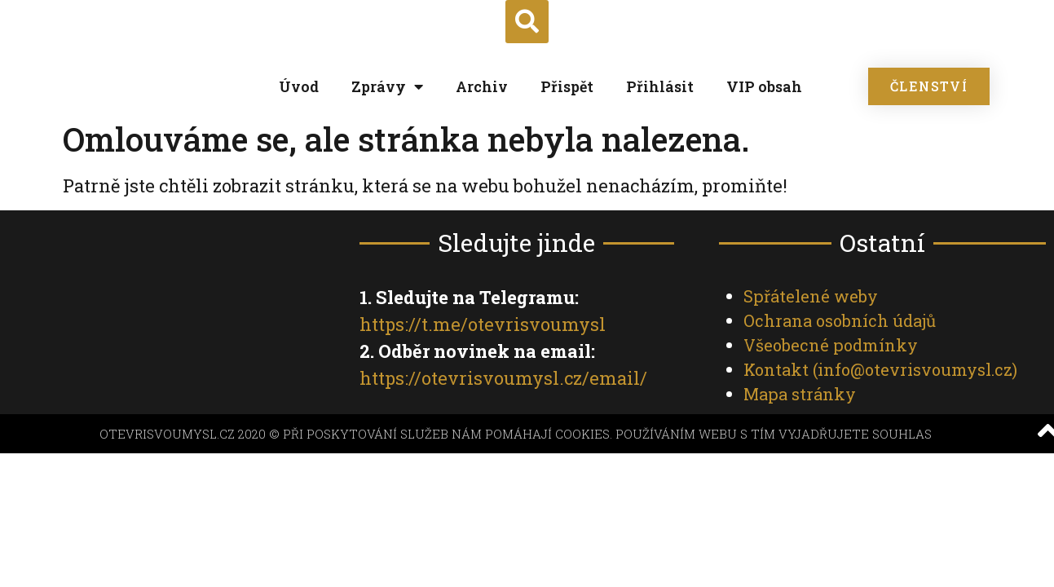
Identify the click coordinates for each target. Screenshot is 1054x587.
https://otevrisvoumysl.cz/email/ (503, 378)
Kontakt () (880, 369)
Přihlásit (660, 86)
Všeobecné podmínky (830, 344)
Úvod (299, 86)
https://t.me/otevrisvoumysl (482, 324)
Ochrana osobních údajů (839, 320)
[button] (527, 21)
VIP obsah (764, 86)
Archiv (482, 86)
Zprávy (387, 86)
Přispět (566, 86)
